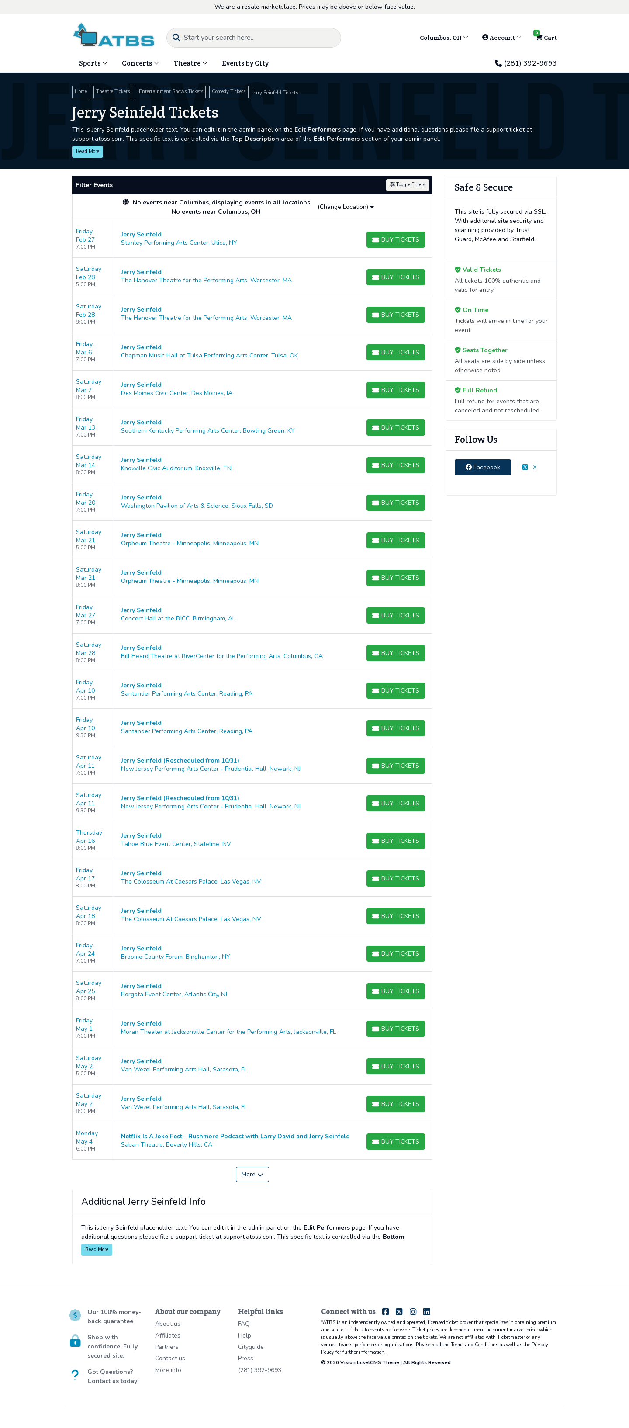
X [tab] (529, 467)
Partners (167, 1347)
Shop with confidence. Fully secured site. (112, 1346)
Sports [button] (93, 63)
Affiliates (167, 1335)
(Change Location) (346, 207)
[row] (252, 239)
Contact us (170, 1358)
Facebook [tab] (483, 467)
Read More (87, 151)
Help (244, 1335)
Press (245, 1358)
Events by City (245, 63)
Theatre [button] (190, 63)
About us (167, 1324)
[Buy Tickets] (395, 240)
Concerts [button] (140, 63)
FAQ (244, 1324)
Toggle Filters (407, 184)
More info (168, 1370)
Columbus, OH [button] (444, 38)
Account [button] (502, 38)
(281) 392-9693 (526, 63)
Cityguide (251, 1347)
